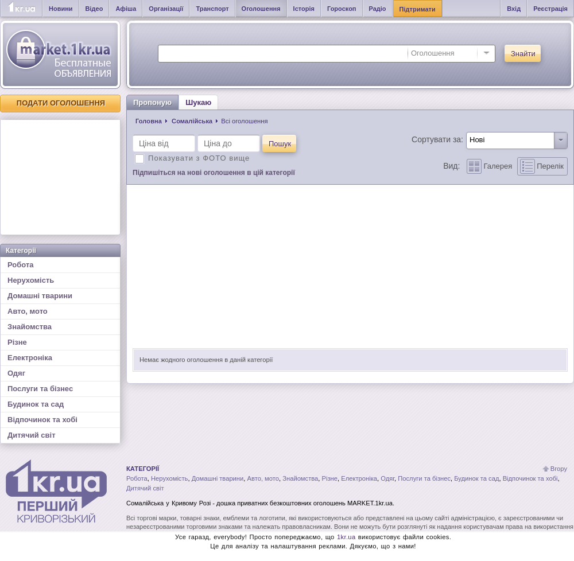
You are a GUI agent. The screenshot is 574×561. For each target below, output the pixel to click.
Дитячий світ (31, 435)
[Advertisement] (60, 177)
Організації (166, 8)
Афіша (125, 8)
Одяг (16, 373)
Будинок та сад (35, 404)
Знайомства (29, 326)
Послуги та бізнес (40, 388)
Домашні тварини (39, 295)
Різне (17, 342)
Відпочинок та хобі (42, 419)
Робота (20, 264)
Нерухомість (30, 280)
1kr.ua (346, 536)
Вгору (558, 468)
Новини (61, 8)
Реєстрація (550, 8)
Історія (304, 8)
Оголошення (261, 8)
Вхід (514, 8)
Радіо (377, 8)
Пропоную (152, 102)
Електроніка (29, 357)
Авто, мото (27, 311)
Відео (94, 8)
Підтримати (418, 9)
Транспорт (212, 8)
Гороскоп (341, 8)
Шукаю (198, 102)
